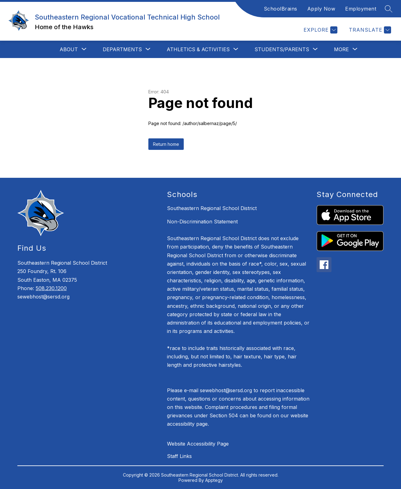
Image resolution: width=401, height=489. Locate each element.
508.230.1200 (51, 288)
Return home (166, 144)
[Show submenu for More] (341, 49)
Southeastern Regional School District (212, 208)
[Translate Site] (369, 30)
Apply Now (321, 9)
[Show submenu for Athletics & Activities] (198, 49)
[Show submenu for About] (69, 49)
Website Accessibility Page (198, 444)
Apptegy (214, 480)
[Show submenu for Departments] (122, 49)
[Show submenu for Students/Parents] (282, 49)
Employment (360, 9)
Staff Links (179, 456)
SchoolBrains (280, 9)
